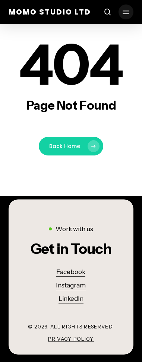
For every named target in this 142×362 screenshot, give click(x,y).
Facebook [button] (70, 272)
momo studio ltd (50, 12)
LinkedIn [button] (71, 298)
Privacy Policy (71, 339)
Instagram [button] (71, 285)
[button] (126, 12)
